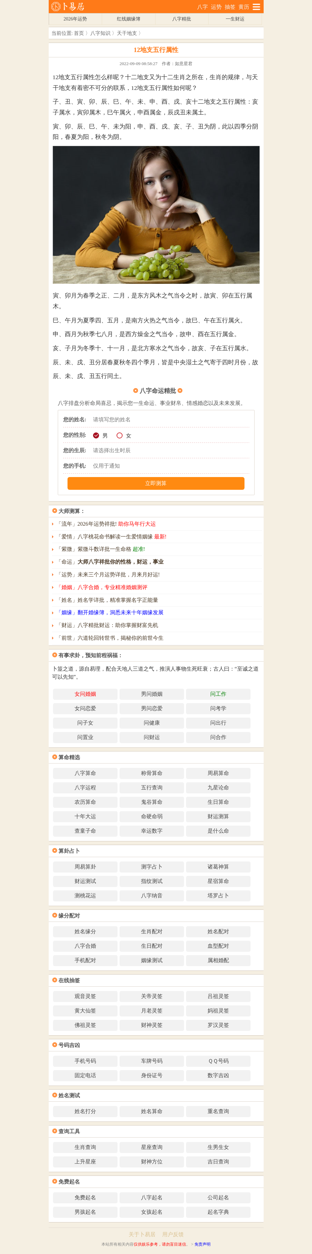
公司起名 (218, 1197)
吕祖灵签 (218, 996)
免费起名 (85, 1197)
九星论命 (218, 787)
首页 (79, 33)
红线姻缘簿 (128, 18)
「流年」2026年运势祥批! (106, 524)
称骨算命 (152, 773)
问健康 (152, 723)
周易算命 (218, 773)
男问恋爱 (152, 708)
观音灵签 (85, 996)
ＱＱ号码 (218, 1061)
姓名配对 (218, 931)
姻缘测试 (152, 960)
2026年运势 (75, 18)
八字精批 (181, 18)
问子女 (85, 723)
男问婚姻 (152, 694)
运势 (216, 7)
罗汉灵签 (218, 1025)
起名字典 (218, 1212)
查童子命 (85, 831)
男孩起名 (85, 1212)
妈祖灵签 (218, 1010)
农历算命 (85, 802)
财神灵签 (152, 1025)
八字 (202, 7)
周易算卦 (85, 867)
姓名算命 (152, 1111)
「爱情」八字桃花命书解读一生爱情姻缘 (111, 536)
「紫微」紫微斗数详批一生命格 (100, 549)
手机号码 (85, 1061)
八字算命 (85, 773)
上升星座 (85, 1161)
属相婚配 (218, 960)
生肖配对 (152, 931)
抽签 (230, 7)
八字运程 (85, 787)
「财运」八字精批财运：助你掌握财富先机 (107, 625)
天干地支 (127, 33)
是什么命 (218, 831)
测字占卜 (152, 867)
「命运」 (110, 562)
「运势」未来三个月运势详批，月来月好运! (108, 574)
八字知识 (100, 33)
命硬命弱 (152, 816)
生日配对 (152, 946)
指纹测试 (152, 881)
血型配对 (218, 946)
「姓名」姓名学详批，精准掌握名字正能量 (107, 600)
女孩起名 (152, 1212)
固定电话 (85, 1075)
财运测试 (85, 881)
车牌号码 (152, 1061)
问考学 (218, 708)
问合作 (218, 737)
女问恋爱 (85, 708)
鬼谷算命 (152, 802)
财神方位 (152, 1161)
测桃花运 (85, 895)
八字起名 (152, 1197)
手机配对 (85, 960)
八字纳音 (152, 895)
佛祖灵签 (85, 1025)
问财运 (152, 737)
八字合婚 (85, 946)
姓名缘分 (85, 931)
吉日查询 (218, 1161)
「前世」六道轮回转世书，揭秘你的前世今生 (110, 638)
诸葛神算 (218, 867)
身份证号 (152, 1075)
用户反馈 (173, 1234)
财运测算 (218, 816)
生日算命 (218, 802)
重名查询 (218, 1111)
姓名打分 (85, 1111)
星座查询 (152, 1147)
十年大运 (85, 816)
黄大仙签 (85, 1010)
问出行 (218, 723)
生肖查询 (85, 1147)
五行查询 (152, 787)
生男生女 (218, 1147)
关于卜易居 (142, 1234)
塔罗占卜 (218, 895)
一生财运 (235, 18)
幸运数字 (152, 831)
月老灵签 (152, 1010)
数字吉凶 (218, 1075)
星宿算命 (218, 881)
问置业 (85, 737)
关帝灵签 (152, 996)
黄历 (243, 7)
